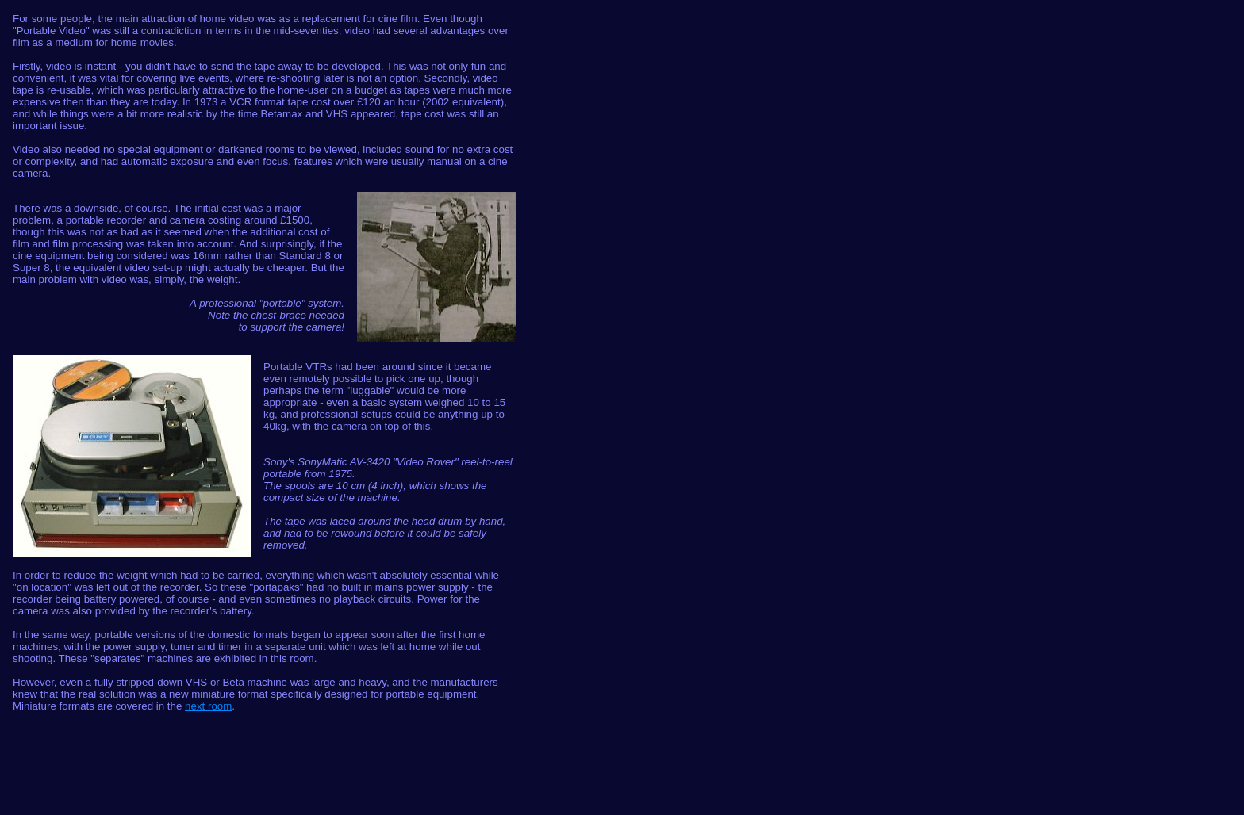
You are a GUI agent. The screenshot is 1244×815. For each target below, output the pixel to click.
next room (208, 706)
